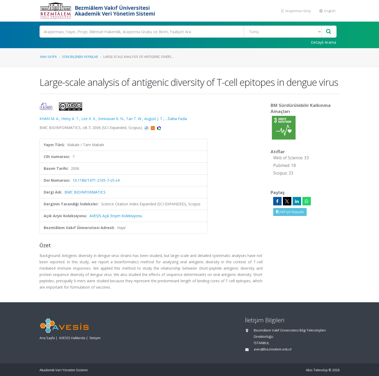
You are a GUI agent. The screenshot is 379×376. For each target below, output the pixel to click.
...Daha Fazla (176, 118)
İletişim (95, 338)
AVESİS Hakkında (72, 338)
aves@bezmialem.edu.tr (273, 349)
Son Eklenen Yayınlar (80, 57)
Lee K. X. (88, 118)
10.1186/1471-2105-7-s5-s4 (96, 180)
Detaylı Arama (323, 42)
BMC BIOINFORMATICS (85, 192)
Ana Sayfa (48, 57)
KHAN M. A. (49, 118)
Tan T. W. (134, 118)
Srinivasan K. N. (111, 118)
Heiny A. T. (70, 118)
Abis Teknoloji (317, 370)
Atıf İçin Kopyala (290, 212)
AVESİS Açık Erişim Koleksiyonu (115, 215)
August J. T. (153, 118)
